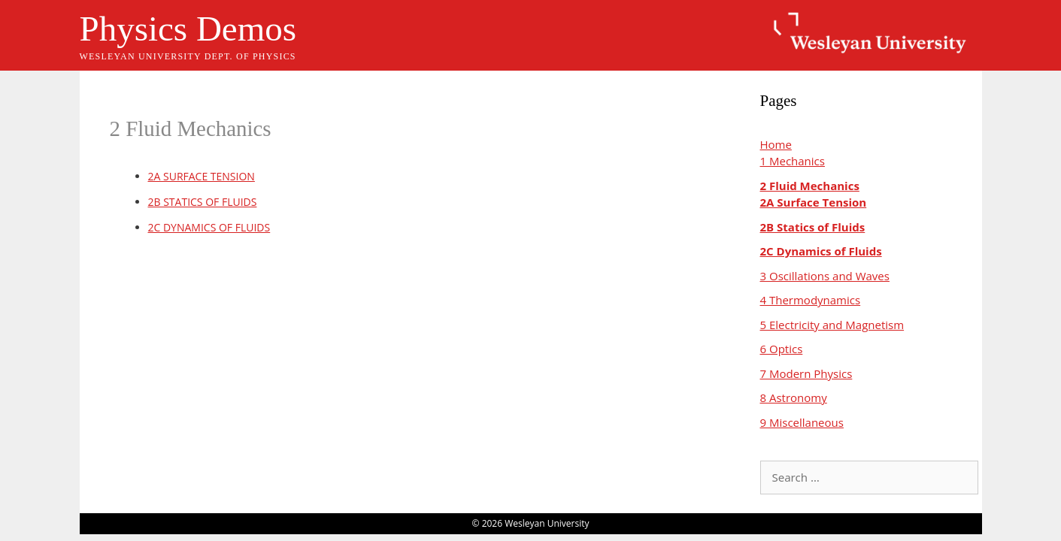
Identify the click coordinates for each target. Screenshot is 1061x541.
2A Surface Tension (813, 202)
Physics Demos (188, 28)
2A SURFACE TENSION (201, 176)
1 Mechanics (792, 160)
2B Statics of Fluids (812, 226)
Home (776, 144)
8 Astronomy (793, 397)
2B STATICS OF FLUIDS (202, 202)
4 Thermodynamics (810, 299)
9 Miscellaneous (802, 422)
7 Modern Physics (806, 373)
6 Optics (781, 348)
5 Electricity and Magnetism (832, 324)
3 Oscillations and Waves (825, 275)
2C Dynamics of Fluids (821, 250)
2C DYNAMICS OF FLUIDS (209, 227)
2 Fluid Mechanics (809, 185)
